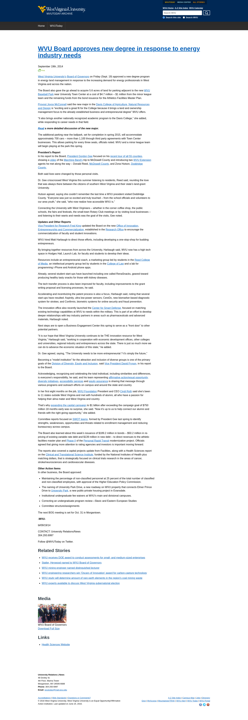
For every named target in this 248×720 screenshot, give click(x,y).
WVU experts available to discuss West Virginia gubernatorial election (81, 583)
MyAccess (152, 701)
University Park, (60, 490)
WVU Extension (142, 160)
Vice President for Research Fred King (59, 225)
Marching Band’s (73, 160)
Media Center (184, 2)
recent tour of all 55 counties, (126, 156)
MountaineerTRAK (166, 701)
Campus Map (189, 698)
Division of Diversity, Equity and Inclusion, (75, 363)
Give (144, 701)
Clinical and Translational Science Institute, (70, 454)
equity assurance (98, 381)
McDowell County (99, 163)
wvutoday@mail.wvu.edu (56, 690)
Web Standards (59, 698)
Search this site (173, 17)
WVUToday (170, 2)
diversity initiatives (48, 381)
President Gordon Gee (80, 156)
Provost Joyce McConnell (52, 104)
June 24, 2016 (75, 704)
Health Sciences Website (56, 644)
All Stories (199, 2)
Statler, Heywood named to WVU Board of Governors (72, 562)
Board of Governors (78, 76)
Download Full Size (49, 628)
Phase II (71, 440)
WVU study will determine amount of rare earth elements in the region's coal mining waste (92, 578)
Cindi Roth (126, 391)
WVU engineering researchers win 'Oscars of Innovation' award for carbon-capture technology (94, 573)
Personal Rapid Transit (96, 440)
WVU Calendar (196, 8)
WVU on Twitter (204, 705)
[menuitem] (41, 26)
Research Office (115, 229)
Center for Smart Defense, (107, 308)
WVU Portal (204, 701)
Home (41, 25)
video (53, 160)
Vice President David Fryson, (120, 363)
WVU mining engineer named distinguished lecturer (70, 568)
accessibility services (71, 381)
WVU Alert (181, 701)
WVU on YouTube (208, 705)
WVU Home (168, 8)
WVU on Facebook (200, 705)
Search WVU (192, 17)
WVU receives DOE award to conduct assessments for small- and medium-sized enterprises (93, 557)
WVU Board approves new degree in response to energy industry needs (119, 52)
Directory (206, 698)
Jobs (198, 698)
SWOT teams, (80, 419)
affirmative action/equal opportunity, (129, 377)
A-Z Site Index (181, 8)
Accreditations (44, 698)
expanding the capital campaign (68, 405)
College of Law (115, 263)
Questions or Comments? (79, 698)
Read (41, 128)
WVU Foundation (87, 391)
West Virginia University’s (52, 76)
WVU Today (192, 701)
